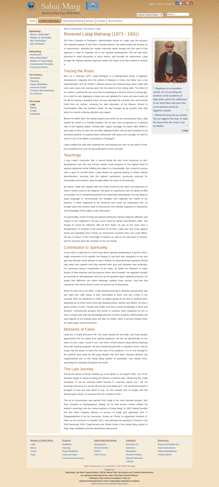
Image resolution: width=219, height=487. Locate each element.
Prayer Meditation (38, 84)
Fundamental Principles (41, 64)
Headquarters (100, 444)
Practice (66, 440)
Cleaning (34, 81)
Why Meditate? (37, 43)
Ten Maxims (36, 93)
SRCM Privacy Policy (119, 484)
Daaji (33, 455)
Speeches (130, 448)
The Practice (35, 75)
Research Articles (134, 455)
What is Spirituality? (40, 34)
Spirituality (35, 31)
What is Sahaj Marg (72, 29)
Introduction (36, 54)
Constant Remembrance (42, 90)
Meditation (35, 78)
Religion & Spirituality (40, 37)
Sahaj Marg (35, 51)
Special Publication (134, 458)
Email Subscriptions (166, 448)
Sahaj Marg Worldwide (105, 440)
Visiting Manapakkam (167, 451)
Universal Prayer (38, 87)
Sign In (161, 4)
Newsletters (131, 451)
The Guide (34, 101)
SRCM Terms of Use (99, 484)
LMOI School (100, 455)
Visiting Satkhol (165, 455)
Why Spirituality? (38, 40)
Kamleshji (35, 114)
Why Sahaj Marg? (39, 57)
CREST (97, 451)
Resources (163, 440)
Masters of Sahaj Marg (41, 61)
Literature (131, 440)
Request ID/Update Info (168, 444)
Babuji (33, 107)
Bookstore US (132, 444)
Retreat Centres (101, 448)
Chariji (33, 110)
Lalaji (32, 104)
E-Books (130, 461)
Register (152, 4)
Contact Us (169, 4)
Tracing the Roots (39, 67)
